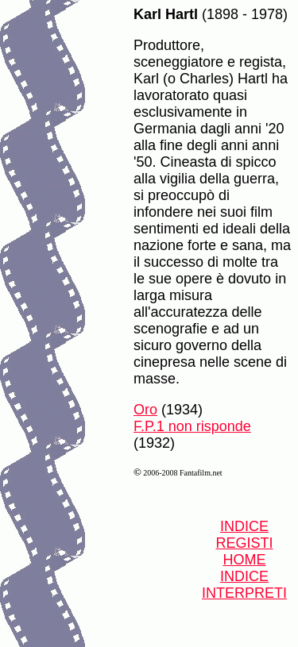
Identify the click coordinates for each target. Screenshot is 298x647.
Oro (145, 410)
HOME (244, 560)
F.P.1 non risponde (192, 426)
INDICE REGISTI (244, 534)
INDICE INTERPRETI (244, 584)
